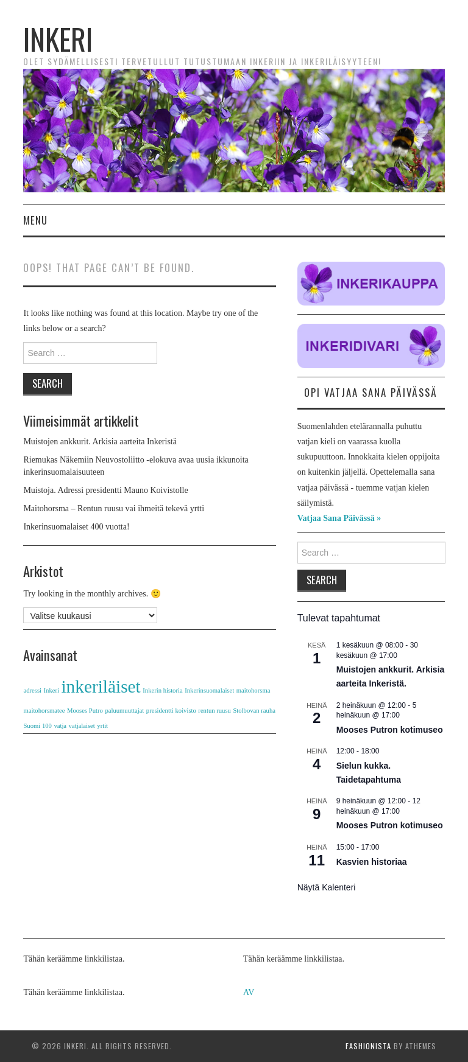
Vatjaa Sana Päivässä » (339, 518)
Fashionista (368, 1046)
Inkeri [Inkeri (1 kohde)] (51, 690)
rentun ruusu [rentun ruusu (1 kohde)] (214, 710)
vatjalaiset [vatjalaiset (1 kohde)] (82, 725)
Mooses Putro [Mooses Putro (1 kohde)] (85, 710)
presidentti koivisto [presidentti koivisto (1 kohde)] (171, 710)
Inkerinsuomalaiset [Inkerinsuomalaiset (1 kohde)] (209, 690)
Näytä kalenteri (326, 887)
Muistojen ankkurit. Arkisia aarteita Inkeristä (100, 441)
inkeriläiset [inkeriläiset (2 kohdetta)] (100, 686)
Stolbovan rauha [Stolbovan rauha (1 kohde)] (254, 710)
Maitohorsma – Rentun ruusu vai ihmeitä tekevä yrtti (113, 508)
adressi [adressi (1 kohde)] (32, 690)
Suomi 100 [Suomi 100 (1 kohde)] (37, 725)
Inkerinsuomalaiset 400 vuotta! (76, 526)
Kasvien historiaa (371, 862)
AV (248, 992)
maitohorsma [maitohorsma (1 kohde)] (253, 690)
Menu (35, 220)
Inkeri (58, 38)
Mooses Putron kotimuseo (389, 730)
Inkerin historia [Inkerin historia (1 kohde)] (162, 690)
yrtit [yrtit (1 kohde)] (102, 725)
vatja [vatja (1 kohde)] (60, 725)
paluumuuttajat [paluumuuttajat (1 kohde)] (124, 710)
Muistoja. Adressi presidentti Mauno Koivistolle (105, 490)
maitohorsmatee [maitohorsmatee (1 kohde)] (44, 710)
